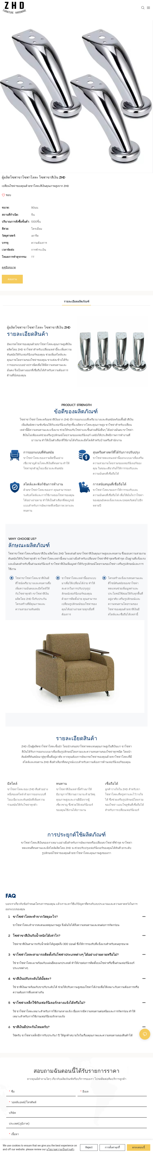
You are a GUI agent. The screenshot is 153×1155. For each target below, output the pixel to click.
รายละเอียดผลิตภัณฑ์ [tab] (76, 314)
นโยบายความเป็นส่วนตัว (60, 1149)
